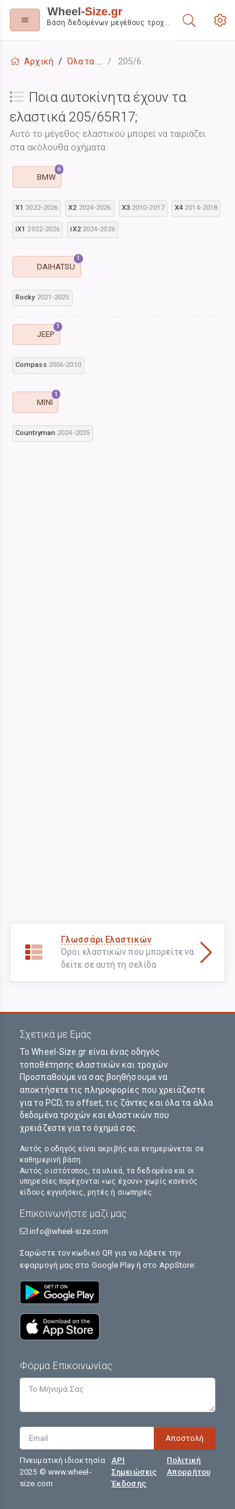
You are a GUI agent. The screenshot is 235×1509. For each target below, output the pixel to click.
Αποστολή (184, 1438)
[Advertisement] (115, 572)
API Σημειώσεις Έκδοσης (134, 1472)
